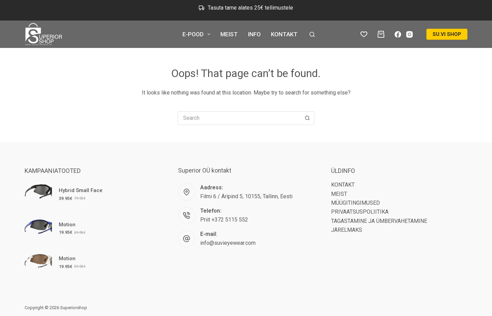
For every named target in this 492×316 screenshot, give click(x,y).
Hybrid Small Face (80, 190)
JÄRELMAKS (346, 230)
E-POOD (197, 34)
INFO (254, 34)
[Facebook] (398, 34)
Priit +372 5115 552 (224, 219)
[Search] (312, 34)
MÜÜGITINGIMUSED (355, 203)
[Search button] (307, 118)
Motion (67, 225)
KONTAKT (284, 34)
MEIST (229, 34)
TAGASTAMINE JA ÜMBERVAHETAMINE (379, 221)
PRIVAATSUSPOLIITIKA (359, 211)
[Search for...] (239, 118)
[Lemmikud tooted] (363, 34)
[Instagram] (409, 34)
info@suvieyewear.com (228, 243)
